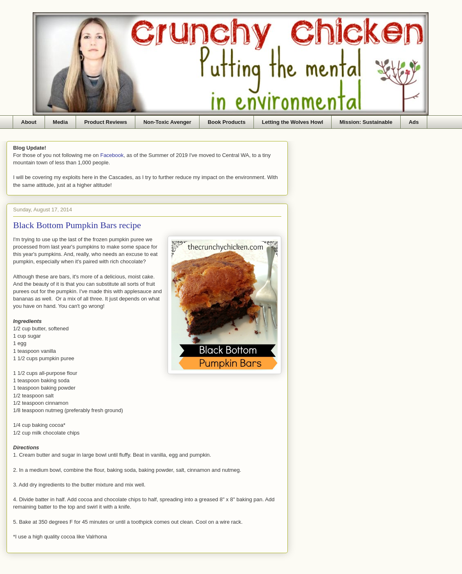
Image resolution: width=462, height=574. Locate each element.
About (29, 122)
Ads (414, 122)
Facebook (111, 155)
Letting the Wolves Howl (292, 122)
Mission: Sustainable (365, 122)
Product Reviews (105, 122)
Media (60, 122)
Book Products (226, 122)
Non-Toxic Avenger (167, 122)
